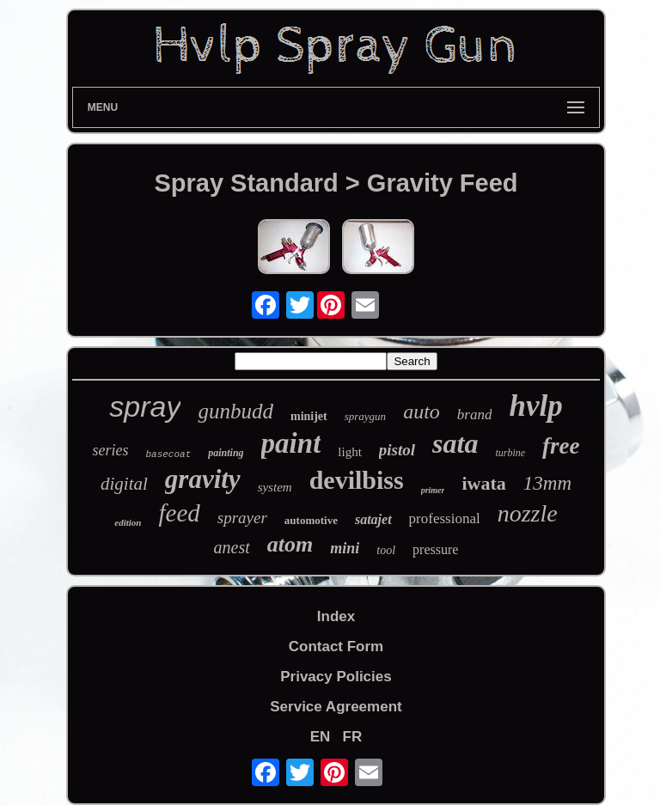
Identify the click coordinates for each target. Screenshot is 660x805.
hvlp (535, 406)
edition (127, 522)
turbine (510, 453)
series (110, 450)
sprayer (242, 518)
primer (433, 490)
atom (290, 544)
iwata (483, 483)
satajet (373, 519)
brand (474, 414)
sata (455, 443)
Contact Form (336, 646)
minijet (308, 416)
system (275, 487)
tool (385, 550)
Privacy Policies (335, 676)
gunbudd (235, 411)
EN (320, 737)
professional (444, 518)
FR (353, 737)
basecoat (168, 454)
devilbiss (356, 480)
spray (144, 406)
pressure (435, 549)
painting (225, 453)
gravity (203, 479)
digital (124, 483)
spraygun (365, 416)
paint (291, 443)
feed (178, 513)
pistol (397, 450)
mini (344, 548)
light (350, 452)
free (560, 446)
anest (232, 547)
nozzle (528, 513)
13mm (547, 483)
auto (421, 411)
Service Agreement (335, 706)
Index (336, 616)
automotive (311, 520)
